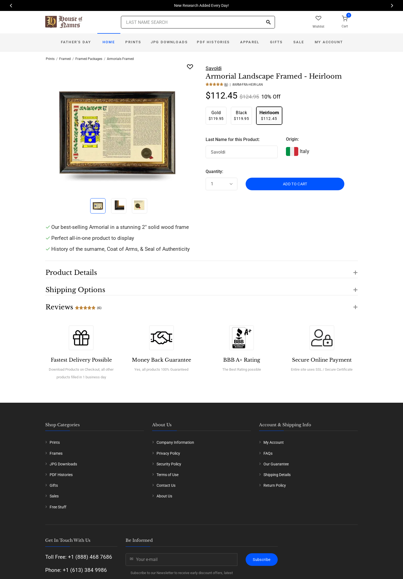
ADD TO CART (295, 184)
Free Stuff (58, 507)
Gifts (276, 42)
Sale (298, 42)
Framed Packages (88, 59)
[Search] (268, 22)
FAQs (268, 453)
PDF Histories (213, 42)
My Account (329, 42)
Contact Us (166, 485)
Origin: (292, 139)
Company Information (175, 442)
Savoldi (214, 68)
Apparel (249, 42)
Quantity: (214, 171)
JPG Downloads (169, 42)
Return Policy (274, 485)
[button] (201, 269)
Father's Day (76, 42)
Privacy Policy (168, 453)
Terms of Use (167, 475)
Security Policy (169, 464)
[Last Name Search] (198, 22)
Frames (56, 453)
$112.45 (269, 115)
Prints (133, 42)
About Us (164, 496)
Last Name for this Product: (233, 139)
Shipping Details (277, 475)
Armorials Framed (120, 59)
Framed (65, 59)
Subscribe (261, 559)
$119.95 (216, 115)
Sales (54, 496)
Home (109, 42)
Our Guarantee (276, 464)
